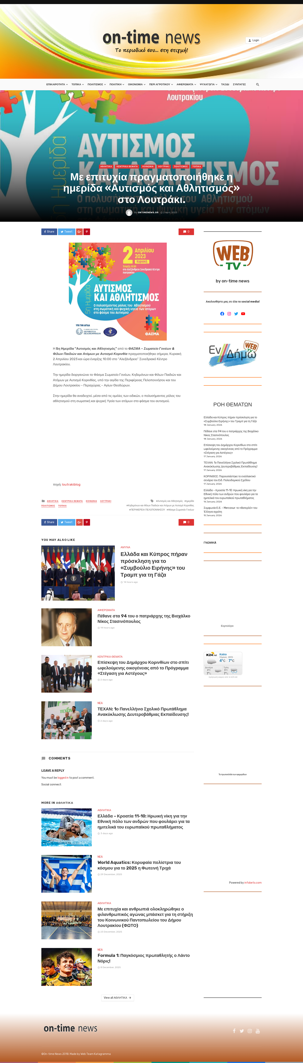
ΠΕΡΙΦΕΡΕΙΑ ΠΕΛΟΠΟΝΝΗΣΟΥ (148, 509)
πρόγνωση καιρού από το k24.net (223, 677)
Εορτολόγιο (227, 625)
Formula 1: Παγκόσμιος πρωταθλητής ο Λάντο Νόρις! (144, 958)
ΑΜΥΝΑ (125, 547)
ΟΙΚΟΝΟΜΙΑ (135, 84)
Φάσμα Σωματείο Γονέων (181, 509)
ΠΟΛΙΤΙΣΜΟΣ (95, 84)
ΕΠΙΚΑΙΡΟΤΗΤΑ (55, 84)
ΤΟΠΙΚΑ (76, 84)
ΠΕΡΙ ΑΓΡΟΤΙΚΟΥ (159, 84)
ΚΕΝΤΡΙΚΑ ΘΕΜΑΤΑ (127, 166)
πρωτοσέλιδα (227, 774)
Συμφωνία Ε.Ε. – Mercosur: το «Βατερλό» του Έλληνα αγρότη (230, 509)
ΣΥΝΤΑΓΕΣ (239, 84)
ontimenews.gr (148, 212)
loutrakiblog (71, 484)
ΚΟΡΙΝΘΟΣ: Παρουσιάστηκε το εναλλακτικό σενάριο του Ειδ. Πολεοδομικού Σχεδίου (230, 478)
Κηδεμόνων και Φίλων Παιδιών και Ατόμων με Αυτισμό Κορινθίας (161, 505)
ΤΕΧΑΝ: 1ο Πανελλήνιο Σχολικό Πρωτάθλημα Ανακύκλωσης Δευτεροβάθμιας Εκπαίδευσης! (143, 712)
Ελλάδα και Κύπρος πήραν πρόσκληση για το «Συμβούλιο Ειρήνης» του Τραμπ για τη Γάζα (154, 564)
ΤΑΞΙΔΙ (225, 84)
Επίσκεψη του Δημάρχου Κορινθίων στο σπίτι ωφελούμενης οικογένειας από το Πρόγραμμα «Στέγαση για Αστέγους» (143, 668)
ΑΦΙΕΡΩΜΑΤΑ (185, 84)
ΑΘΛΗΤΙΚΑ (106, 166)
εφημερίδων (242, 774)
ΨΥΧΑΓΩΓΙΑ (207, 84)
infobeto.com (253, 882)
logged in (63, 777)
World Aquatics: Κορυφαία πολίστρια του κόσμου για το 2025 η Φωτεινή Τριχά (139, 865)
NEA (100, 703)
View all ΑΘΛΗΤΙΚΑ (118, 998)
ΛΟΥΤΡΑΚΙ (163, 166)
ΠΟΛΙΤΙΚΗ (116, 84)
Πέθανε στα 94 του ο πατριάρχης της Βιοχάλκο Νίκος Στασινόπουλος (144, 619)
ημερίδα (190, 501)
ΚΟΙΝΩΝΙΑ (148, 166)
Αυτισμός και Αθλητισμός (170, 501)
